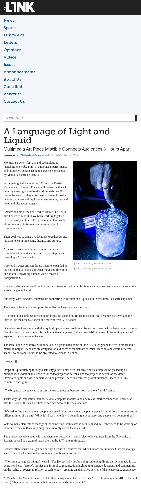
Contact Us (14, 101)
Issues (9, 64)
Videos (10, 57)
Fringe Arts (14, 35)
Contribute (14, 86)
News (9, 20)
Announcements (19, 72)
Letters (10, 42)
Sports (10, 27)
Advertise (13, 94)
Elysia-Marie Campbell (32, 155)
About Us (12, 79)
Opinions (12, 49)
